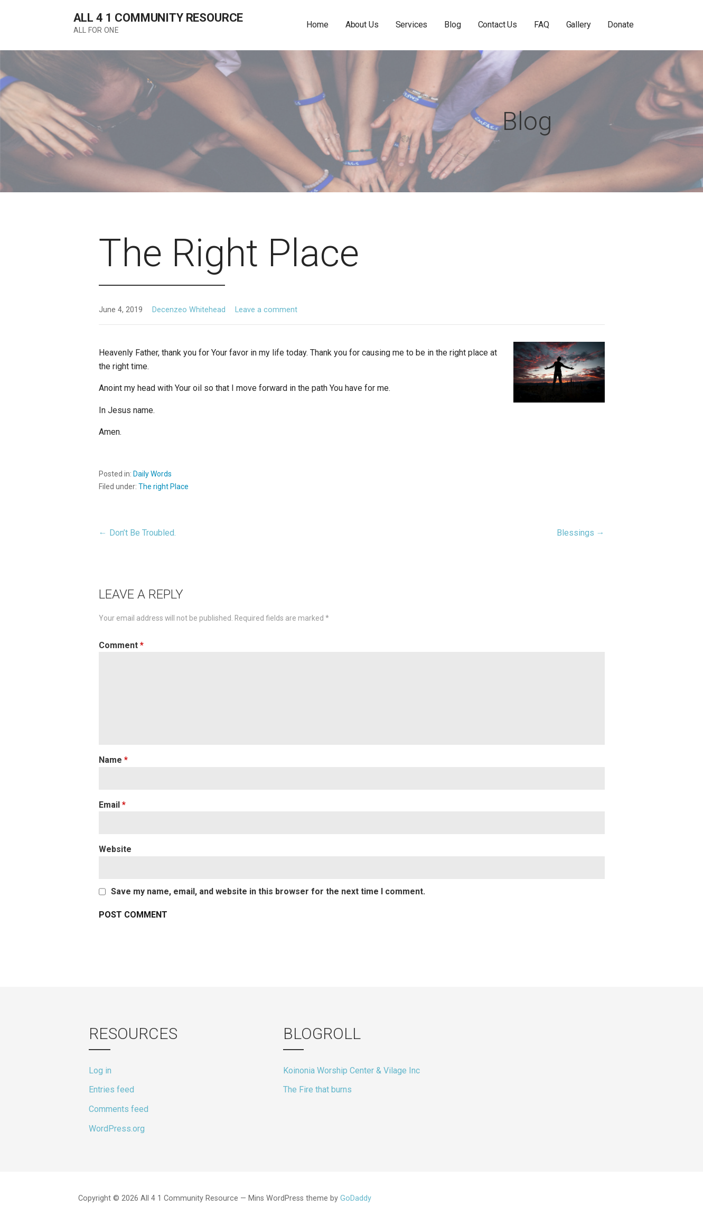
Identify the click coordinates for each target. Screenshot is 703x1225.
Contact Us (497, 25)
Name (113, 760)
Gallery (578, 25)
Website (115, 849)
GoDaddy (355, 1198)
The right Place (163, 486)
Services (412, 25)
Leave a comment (266, 309)
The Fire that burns (317, 1089)
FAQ (541, 25)
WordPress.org (117, 1129)
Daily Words (152, 474)
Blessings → (581, 533)
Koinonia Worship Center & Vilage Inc (351, 1070)
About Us (362, 25)
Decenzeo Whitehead (189, 309)
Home (317, 25)
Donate (620, 25)
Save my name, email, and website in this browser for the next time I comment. (268, 891)
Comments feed (118, 1109)
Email (112, 805)
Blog (452, 25)
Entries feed (111, 1089)
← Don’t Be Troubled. (137, 533)
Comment (121, 645)
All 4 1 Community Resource (158, 17)
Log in (100, 1070)
